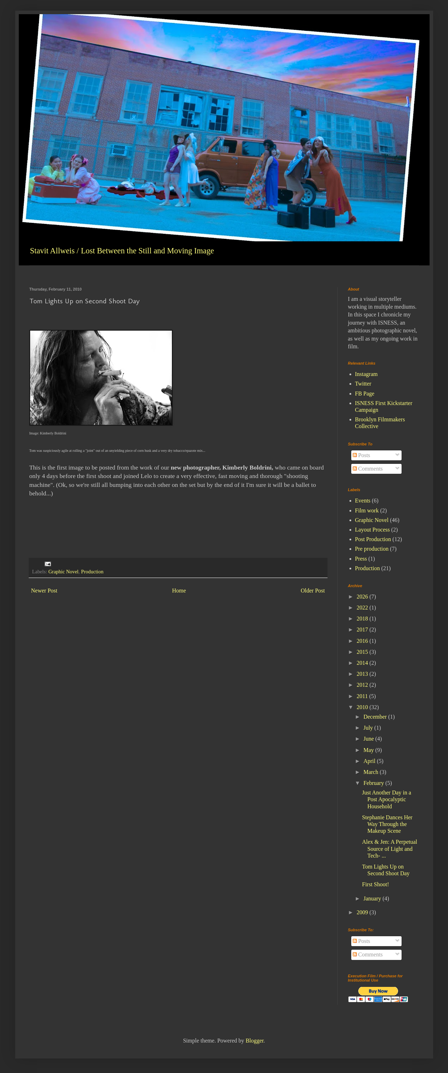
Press (361, 559)
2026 (363, 597)
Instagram (366, 374)
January (372, 898)
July (368, 728)
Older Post (313, 591)
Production (92, 571)
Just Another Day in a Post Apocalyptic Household (386, 799)
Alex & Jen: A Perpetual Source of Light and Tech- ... (389, 848)
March (371, 772)
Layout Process (372, 530)
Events (363, 501)
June (369, 739)
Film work (367, 510)
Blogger (255, 1041)
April (370, 761)
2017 (363, 630)
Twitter (363, 384)
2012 (363, 685)
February (374, 783)
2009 (363, 912)
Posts (361, 455)
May (369, 750)
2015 (363, 652)
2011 (363, 696)
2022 (363, 608)
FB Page (365, 394)
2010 (363, 707)
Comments (368, 469)
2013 (363, 674)
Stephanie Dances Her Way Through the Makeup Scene (387, 824)
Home (179, 591)
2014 (363, 663)
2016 (363, 641)
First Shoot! (375, 884)
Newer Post (44, 591)
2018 (363, 619)
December (375, 717)
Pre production (372, 549)
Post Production (373, 539)
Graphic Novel (63, 571)
